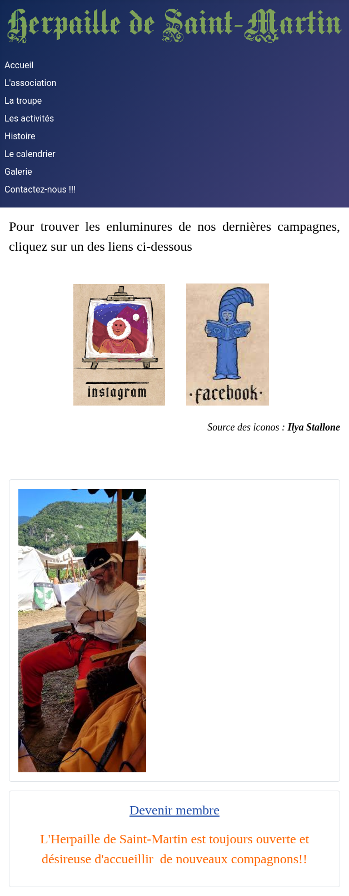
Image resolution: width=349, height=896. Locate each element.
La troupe (23, 100)
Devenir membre (174, 810)
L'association (30, 83)
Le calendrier (30, 154)
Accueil (18, 65)
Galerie (18, 171)
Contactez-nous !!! (40, 189)
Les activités (29, 118)
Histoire (19, 136)
